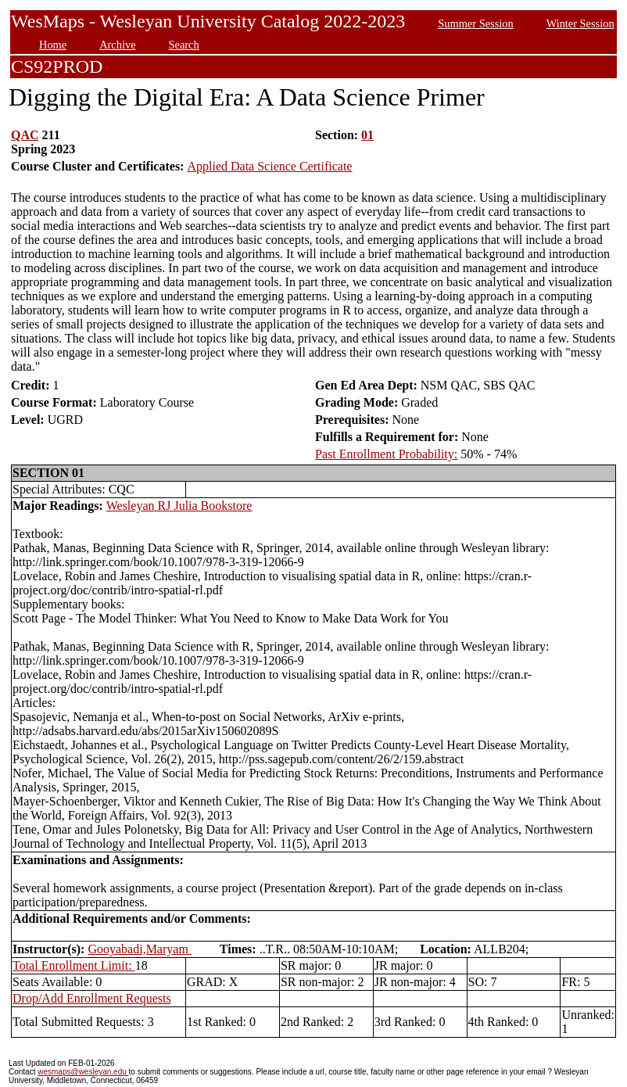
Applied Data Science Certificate (269, 166)
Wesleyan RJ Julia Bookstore (179, 505)
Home (52, 44)
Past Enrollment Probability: (386, 454)
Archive (117, 44)
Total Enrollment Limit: (74, 965)
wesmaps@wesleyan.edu (83, 1071)
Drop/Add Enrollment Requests (92, 998)
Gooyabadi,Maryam (139, 949)
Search (184, 44)
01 (367, 135)
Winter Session (580, 23)
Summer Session (475, 23)
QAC (25, 135)
